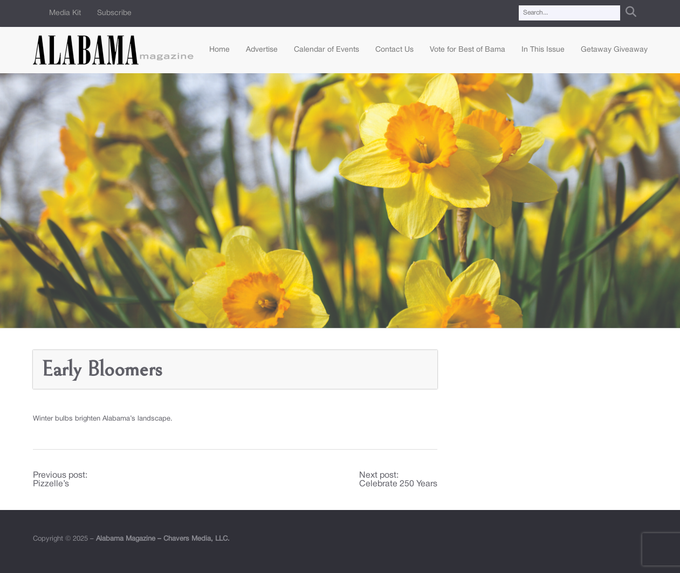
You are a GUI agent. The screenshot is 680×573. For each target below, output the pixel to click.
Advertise (262, 49)
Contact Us (394, 49)
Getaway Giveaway (614, 49)
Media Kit (65, 13)
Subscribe (114, 13)
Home (219, 49)
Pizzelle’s (51, 484)
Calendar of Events (326, 49)
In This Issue (543, 49)
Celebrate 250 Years (398, 484)
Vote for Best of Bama (467, 49)
